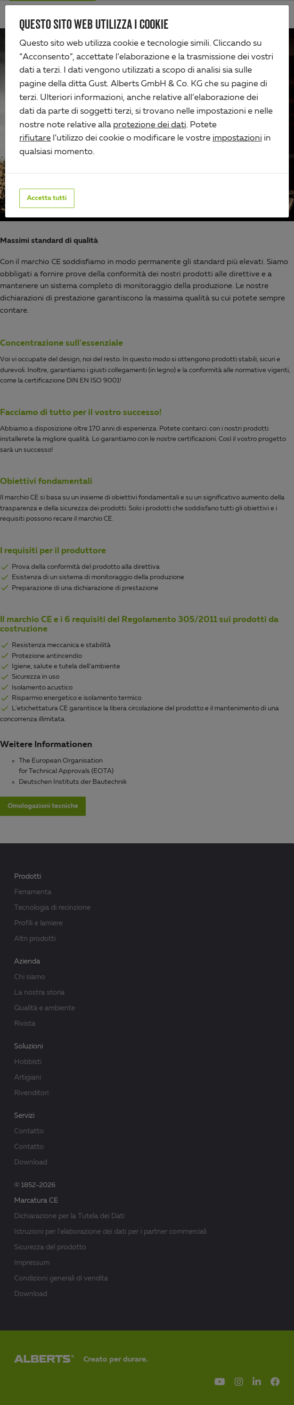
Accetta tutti (47, 198)
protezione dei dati (149, 125)
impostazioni (237, 138)
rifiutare (35, 138)
